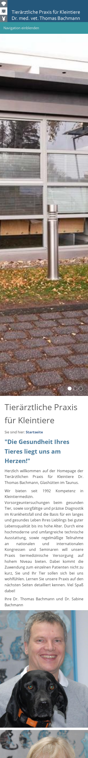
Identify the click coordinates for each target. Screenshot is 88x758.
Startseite (34, 432)
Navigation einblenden (21, 28)
